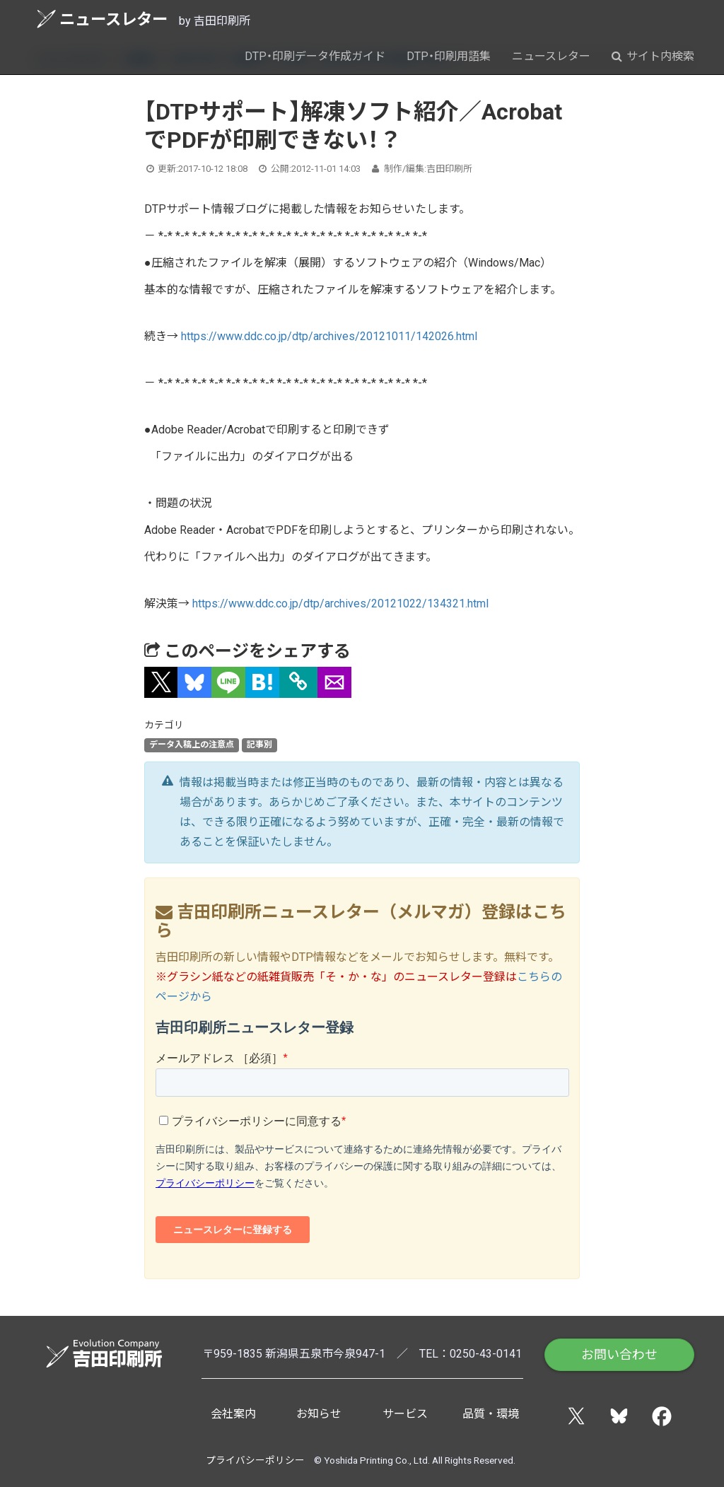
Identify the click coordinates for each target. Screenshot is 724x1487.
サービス (405, 1414)
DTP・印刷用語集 (449, 56)
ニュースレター (102, 18)
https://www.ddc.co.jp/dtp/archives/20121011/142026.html (329, 336)
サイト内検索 (653, 56)
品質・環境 (490, 1414)
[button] (161, 682)
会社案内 (233, 1414)
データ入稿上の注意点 (191, 745)
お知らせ (318, 1414)
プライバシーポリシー (255, 1460)
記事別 (259, 745)
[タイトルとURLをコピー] (298, 682)
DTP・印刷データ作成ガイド (315, 56)
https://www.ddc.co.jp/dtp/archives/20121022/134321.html (340, 603)
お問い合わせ (619, 1354)
